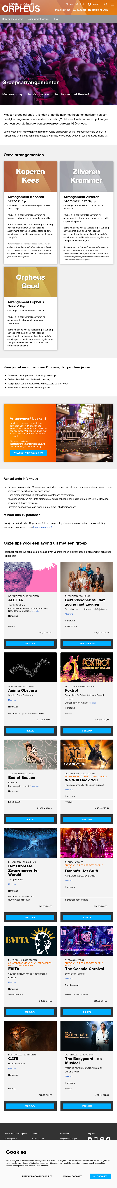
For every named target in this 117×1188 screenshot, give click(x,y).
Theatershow (71, 626)
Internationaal (28, 896)
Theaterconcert (72, 900)
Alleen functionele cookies (37, 1176)
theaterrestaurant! (42, 527)
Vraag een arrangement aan (28, 453)
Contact (80, 4)
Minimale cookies (72, 1176)
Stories (69, 4)
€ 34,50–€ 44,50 (101, 906)
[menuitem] (62, 9)
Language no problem (33, 714)
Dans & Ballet (14, 713)
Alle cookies (100, 1176)
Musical (12, 626)
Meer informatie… (43, 1166)
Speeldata (30, 644)
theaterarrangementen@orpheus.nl (27, 444)
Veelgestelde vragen (68, 1139)
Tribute (84, 900)
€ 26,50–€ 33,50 (101, 633)
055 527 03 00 (38, 1139)
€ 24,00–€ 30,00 (44, 808)
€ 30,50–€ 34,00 (101, 1001)
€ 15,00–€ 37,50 (44, 720)
